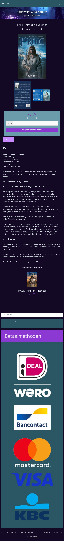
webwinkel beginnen (45, 532)
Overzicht (8, 139)
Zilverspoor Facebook (13, 322)
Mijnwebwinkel (32, 536)
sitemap (30, 532)
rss (36, 532)
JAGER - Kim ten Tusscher (32, 290)
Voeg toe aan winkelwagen (32, 130)
